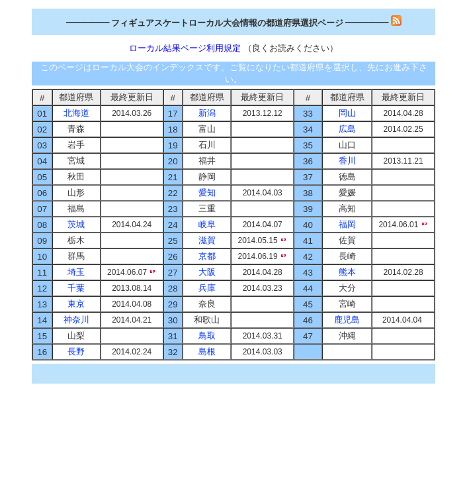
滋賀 (207, 240)
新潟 (207, 113)
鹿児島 (347, 320)
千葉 (76, 288)
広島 (347, 129)
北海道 (76, 113)
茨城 (76, 224)
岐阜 (207, 224)
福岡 (347, 224)
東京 (76, 304)
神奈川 (76, 320)
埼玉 (76, 272)
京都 (207, 256)
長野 (76, 351)
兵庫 (207, 288)
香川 (347, 161)
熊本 (347, 272)
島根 (207, 351)
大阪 (207, 272)
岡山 (347, 113)
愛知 (207, 192)
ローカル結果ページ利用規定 (186, 48)
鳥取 (207, 336)
